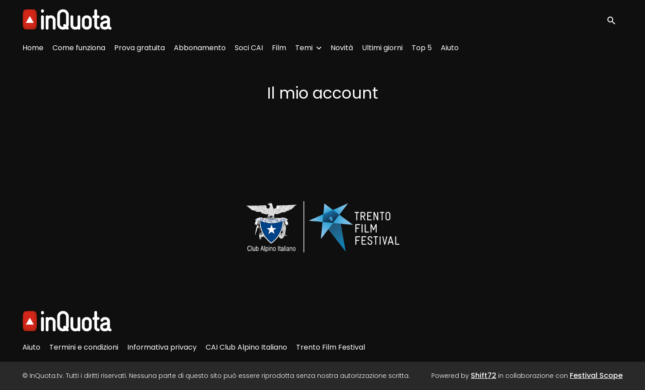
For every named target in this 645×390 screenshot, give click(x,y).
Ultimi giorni (382, 48)
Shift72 (483, 375)
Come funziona (78, 48)
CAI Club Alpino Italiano (246, 347)
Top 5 (422, 48)
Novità (342, 48)
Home (32, 48)
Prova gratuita (139, 48)
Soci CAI (249, 48)
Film (279, 48)
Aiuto (450, 48)
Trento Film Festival (330, 347)
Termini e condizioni (83, 347)
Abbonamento (200, 48)
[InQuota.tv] (67, 322)
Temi (304, 48)
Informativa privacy (162, 347)
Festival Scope (596, 375)
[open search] (614, 20)
